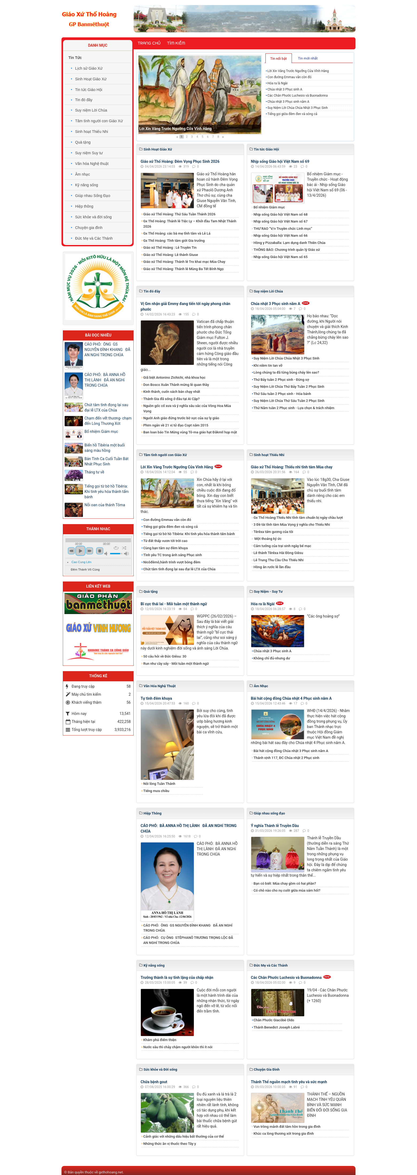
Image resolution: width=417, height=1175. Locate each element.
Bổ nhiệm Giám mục (269, 207)
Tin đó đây (83, 100)
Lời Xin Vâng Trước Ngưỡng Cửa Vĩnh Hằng (175, 128)
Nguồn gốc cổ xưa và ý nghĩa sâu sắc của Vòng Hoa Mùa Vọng (187, 408)
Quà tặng (83, 142)
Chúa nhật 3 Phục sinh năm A (288, 102)
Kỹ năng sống (86, 185)
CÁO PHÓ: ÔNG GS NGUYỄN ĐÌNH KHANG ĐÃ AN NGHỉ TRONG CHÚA (188, 928)
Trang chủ (149, 43)
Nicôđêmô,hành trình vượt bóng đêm (171, 562)
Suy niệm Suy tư (89, 153)
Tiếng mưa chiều (156, 791)
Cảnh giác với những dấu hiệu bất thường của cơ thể (184, 1136)
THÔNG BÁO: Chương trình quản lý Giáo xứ (287, 250)
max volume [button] (126, 554)
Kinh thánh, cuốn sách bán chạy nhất (171, 392)
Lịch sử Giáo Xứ (88, 68)
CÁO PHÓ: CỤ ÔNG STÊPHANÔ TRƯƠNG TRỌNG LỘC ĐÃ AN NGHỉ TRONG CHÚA (188, 940)
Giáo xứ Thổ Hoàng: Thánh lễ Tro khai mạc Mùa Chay (184, 262)
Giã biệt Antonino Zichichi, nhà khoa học (174, 377)
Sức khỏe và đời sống (93, 217)
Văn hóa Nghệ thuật (92, 163)
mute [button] (106, 554)
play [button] (80, 550)
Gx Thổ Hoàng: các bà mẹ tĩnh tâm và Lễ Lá (176, 233)
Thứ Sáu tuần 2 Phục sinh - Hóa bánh (282, 394)
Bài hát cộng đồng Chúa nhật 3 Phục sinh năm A (291, 751)
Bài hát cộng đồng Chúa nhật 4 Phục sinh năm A (291, 698)
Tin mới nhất (308, 58)
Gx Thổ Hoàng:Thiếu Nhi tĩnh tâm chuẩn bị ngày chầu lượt (298, 518)
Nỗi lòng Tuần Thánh (159, 784)
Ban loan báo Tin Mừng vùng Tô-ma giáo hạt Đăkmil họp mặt (190, 432)
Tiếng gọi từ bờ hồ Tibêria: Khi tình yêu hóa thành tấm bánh (189, 534)
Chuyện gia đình (88, 227)
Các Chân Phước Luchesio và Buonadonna (297, 95)
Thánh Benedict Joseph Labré (277, 1027)
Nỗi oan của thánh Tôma (104, 505)
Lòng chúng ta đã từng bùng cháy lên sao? (286, 372)
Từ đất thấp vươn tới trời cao (165, 541)
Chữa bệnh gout (154, 1082)
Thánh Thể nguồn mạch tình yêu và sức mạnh (289, 1082)
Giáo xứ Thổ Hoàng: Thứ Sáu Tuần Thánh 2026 (179, 214)
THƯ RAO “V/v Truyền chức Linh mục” (283, 229)
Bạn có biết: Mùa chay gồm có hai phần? (285, 883)
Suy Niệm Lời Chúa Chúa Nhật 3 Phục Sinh (297, 108)
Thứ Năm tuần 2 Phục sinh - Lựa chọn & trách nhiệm (294, 408)
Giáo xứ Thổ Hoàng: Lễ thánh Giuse (170, 255)
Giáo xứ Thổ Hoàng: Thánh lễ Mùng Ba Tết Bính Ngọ (183, 269)
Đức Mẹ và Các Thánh (94, 238)
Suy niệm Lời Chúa (91, 110)
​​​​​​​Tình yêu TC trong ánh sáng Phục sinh (172, 555)
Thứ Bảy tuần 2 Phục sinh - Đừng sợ (281, 380)
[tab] (278, 58)
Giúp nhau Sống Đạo (92, 195)
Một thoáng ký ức (267, 539)
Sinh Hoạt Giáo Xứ (90, 79)
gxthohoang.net (111, 1172)
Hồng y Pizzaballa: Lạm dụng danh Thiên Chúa (290, 243)
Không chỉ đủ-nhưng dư (272, 658)
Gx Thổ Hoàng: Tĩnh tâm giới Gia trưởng (174, 241)
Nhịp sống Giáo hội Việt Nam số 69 (280, 161)
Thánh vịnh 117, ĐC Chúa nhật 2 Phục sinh (286, 758)
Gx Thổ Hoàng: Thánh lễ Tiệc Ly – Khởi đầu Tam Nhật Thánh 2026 (189, 223)
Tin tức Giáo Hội (88, 90)
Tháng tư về (94, 472)
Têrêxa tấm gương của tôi (273, 532)
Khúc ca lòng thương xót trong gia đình (284, 1134)
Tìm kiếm (176, 43)
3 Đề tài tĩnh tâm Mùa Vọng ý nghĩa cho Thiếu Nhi (292, 525)
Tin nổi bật (278, 59)
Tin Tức (75, 58)
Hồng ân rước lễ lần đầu (272, 567)
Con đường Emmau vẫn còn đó (289, 77)
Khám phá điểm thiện (159, 1040)
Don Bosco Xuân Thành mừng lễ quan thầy (176, 385)
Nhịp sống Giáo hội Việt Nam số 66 (281, 236)
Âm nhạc (82, 174)
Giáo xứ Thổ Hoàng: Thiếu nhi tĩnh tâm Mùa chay (292, 467)
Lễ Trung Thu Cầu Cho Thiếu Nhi (279, 560)
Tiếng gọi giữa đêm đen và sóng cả (292, 114)
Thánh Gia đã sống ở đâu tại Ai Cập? (171, 399)
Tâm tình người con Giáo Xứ (99, 121)
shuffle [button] (124, 547)
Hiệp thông (84, 206)
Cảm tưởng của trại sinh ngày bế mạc (282, 546)
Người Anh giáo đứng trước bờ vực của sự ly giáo (181, 418)
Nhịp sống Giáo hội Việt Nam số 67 (281, 221)
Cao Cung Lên (81, 562)
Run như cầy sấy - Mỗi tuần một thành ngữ (176, 664)
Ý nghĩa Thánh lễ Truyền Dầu (275, 826)
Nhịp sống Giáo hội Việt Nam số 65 (281, 257)
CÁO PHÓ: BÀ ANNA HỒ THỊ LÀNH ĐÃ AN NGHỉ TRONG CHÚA (104, 380)
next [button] (89, 551)
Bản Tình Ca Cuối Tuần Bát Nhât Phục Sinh (106, 461)
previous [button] (71, 551)
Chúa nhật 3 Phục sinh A (284, 89)
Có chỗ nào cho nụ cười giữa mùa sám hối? (287, 890)
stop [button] (99, 551)
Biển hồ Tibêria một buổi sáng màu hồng (104, 448)
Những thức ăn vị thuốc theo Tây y (169, 1144)
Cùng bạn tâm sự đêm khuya (165, 548)
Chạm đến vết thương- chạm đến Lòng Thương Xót (108, 421)
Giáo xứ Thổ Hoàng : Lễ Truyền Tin (169, 248)
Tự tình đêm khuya (156, 698)
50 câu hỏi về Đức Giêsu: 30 (164, 656)
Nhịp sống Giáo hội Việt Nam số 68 (281, 214)
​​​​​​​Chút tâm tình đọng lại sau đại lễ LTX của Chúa (179, 569)
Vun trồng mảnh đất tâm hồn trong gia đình (287, 1127)
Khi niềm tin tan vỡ (268, 365)
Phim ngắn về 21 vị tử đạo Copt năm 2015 (175, 425)
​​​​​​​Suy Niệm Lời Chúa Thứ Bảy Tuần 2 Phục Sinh (289, 387)
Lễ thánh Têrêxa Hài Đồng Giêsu (278, 553)
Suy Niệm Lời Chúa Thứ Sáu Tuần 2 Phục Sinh (289, 401)
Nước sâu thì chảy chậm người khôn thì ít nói (178, 1047)
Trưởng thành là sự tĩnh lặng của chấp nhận (177, 977)
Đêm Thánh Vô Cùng (85, 569)
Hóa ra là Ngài (277, 83)
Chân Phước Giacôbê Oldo (274, 1020)
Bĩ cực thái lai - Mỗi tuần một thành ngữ (174, 604)
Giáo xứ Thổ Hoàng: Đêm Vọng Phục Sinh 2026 (180, 161)
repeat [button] (116, 547)
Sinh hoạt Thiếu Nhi (91, 131)
